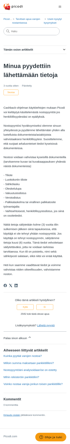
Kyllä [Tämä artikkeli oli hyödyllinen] (25, 307)
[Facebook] (5, 285)
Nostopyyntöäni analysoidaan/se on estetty (30, 369)
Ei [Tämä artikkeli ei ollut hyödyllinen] (45, 307)
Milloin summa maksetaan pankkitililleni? (29, 363)
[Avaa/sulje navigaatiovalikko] (59, 7)
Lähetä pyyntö (46, 325)
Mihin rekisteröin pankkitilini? (21, 377)
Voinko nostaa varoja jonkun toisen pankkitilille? (33, 384)
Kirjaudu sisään (12, 415)
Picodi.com (9, 19)
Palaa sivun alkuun (18, 337)
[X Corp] (10, 285)
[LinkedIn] (16, 285)
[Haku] (31, 31)
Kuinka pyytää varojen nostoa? (23, 355)
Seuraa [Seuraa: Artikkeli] (11, 92)
